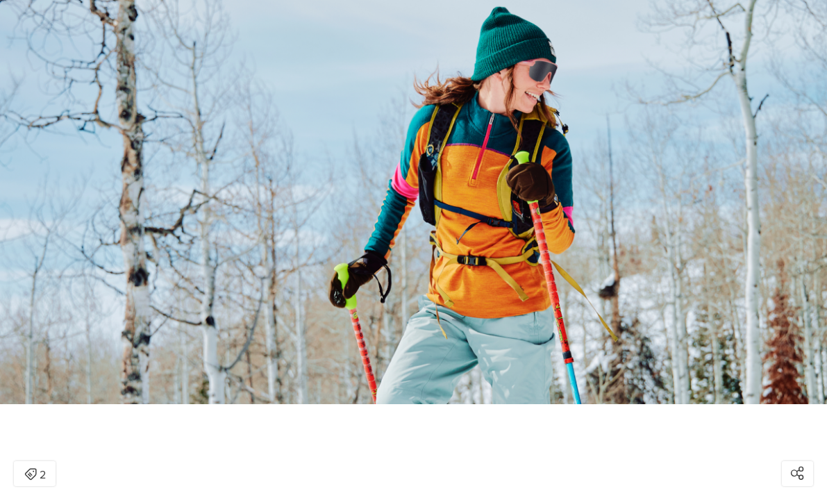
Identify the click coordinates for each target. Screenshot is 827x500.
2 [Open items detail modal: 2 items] (35, 475)
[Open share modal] (797, 473)
